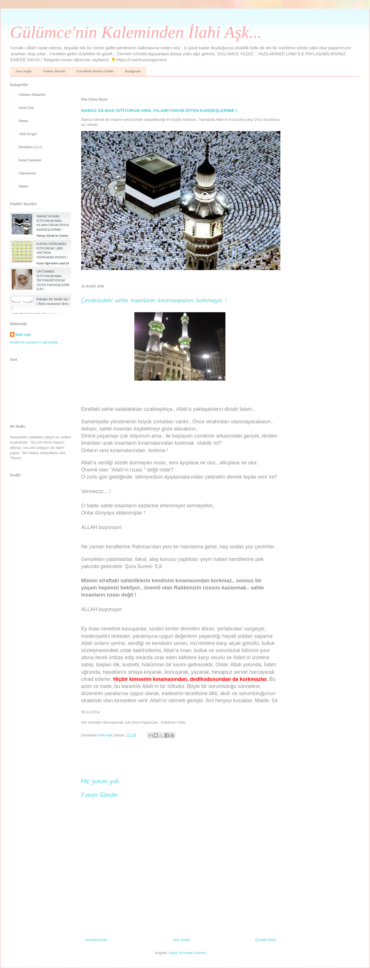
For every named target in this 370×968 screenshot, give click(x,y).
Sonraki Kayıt (96, 940)
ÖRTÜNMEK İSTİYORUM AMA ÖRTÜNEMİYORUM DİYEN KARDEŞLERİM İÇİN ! (52, 280)
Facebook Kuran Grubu (95, 71)
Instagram (133, 71)
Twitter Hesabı (54, 71)
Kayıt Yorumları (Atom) (187, 953)
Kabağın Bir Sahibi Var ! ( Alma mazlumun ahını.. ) (41, 303)
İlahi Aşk (23, 334)
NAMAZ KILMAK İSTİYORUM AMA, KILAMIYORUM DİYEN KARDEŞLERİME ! (159, 110)
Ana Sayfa (24, 71)
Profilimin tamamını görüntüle (34, 342)
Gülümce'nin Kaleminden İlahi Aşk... (136, 32)
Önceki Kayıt (265, 940)
